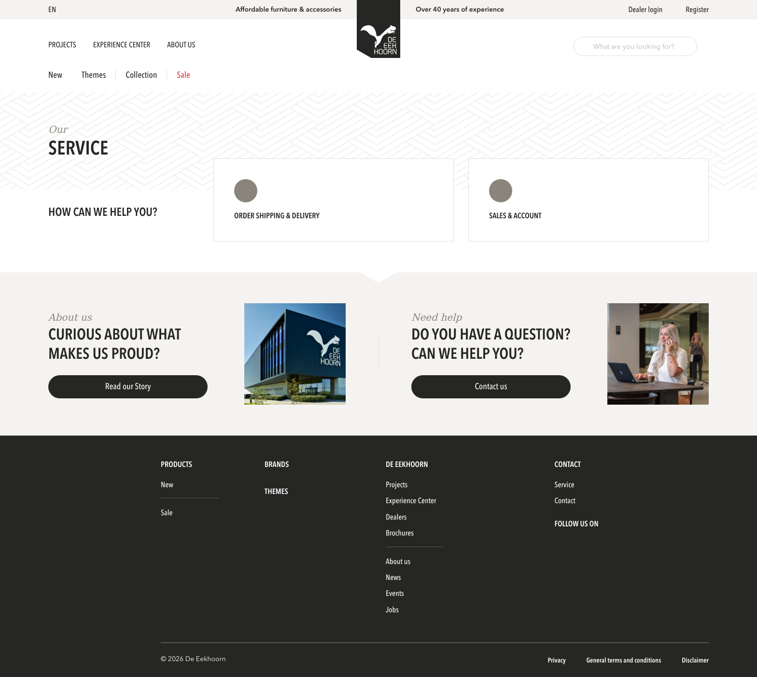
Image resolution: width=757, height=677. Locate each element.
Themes (94, 75)
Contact (564, 500)
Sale (183, 75)
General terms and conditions (624, 660)
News (393, 577)
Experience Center (122, 45)
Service (564, 485)
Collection (141, 75)
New (55, 75)
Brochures (400, 533)
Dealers (396, 517)
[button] (53, 9)
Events (395, 593)
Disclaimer (695, 660)
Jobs (392, 610)
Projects (63, 45)
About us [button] (181, 45)
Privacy (557, 660)
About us (398, 561)
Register (697, 9)
